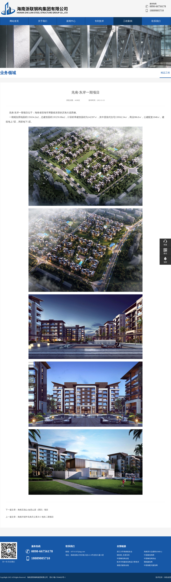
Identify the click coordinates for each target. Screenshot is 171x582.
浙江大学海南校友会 (124, 552)
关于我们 (42, 21)
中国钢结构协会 (150, 558)
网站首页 (14, 21)
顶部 (165, 262)
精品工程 (165, 72)
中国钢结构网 (149, 555)
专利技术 (99, 21)
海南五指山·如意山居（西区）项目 (33, 510)
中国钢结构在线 (123, 558)
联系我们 (156, 21)
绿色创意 (167, 577)
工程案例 (127, 21)
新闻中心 (71, 21)
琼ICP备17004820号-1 (57, 577)
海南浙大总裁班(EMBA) (153, 552)
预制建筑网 (148, 562)
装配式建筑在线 (123, 565)
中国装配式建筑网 (151, 565)
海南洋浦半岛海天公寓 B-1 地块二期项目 (36, 517)
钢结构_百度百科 (123, 555)
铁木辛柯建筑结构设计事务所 (128, 562)
